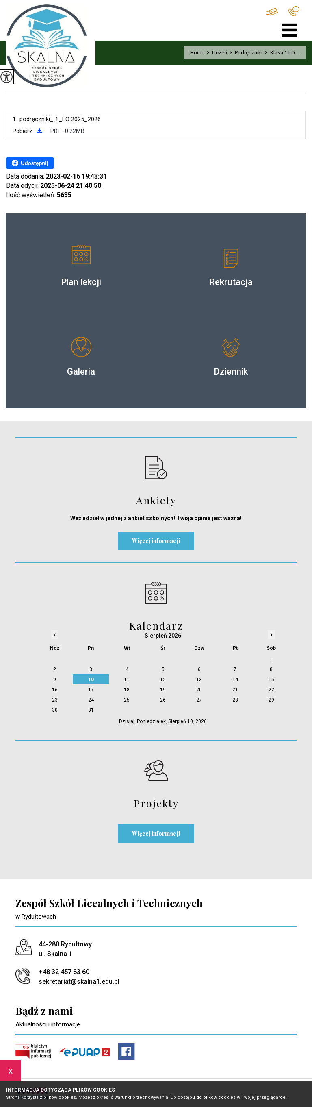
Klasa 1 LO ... (281, 52)
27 (199, 700)
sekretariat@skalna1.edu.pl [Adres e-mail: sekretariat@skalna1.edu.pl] (79, 981)
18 (127, 690)
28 (235, 700)
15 (271, 679)
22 (271, 690)
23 (55, 700)
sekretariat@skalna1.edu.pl (272, 11)
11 (127, 679)
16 (55, 690)
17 (91, 690)
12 (163, 679)
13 (199, 679)
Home (197, 52)
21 (235, 690)
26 (163, 700)
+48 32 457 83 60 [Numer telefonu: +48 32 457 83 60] (64, 972)
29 (271, 700)
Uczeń (215, 52)
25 (127, 700)
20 (199, 690)
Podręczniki (244, 52)
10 (91, 679)
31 (91, 710)
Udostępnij (30, 163)
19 (163, 690)
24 (91, 700)
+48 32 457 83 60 (293, 11)
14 (235, 679)
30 (55, 710)
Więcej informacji (156, 541)
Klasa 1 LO (31, 83)
